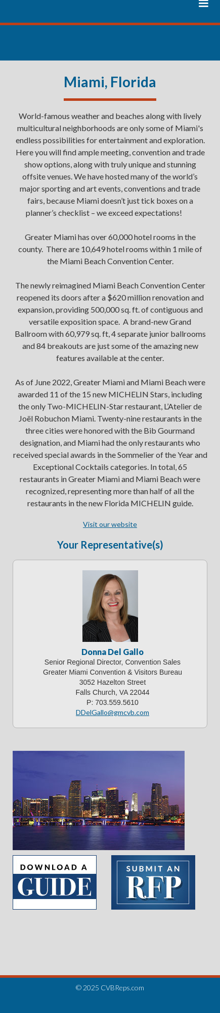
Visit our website (110, 524)
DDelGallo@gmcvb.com (112, 712)
